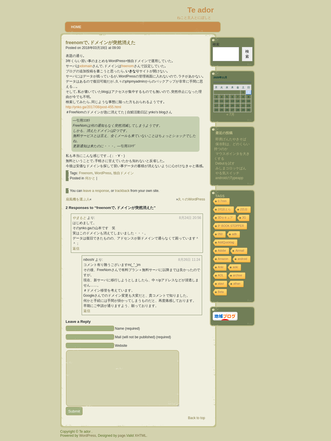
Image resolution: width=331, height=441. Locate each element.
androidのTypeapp (229, 178)
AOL (221, 275)
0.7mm (222, 201)
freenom (127, 66)
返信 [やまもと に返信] (76, 249)
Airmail (239, 250)
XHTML (140, 436)
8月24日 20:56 (190, 218)
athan (236, 283)
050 (220, 234)
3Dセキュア (225, 217)
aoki (235, 267)
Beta (221, 292)
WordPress (102, 173)
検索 (216, 44)
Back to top (196, 418)
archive (237, 275)
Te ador (200, 10)
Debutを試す (225, 163)
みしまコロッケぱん (230, 168)
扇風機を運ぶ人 (78, 199)
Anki (220, 267)
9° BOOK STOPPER (231, 225)
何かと (90, 178)
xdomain (85, 66)
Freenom (86, 173)
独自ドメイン (123, 173)
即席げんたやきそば (230, 139)
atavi (221, 283)
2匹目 (244, 209)
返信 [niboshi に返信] (86, 311)
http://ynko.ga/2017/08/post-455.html (93, 107)
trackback (122, 191)
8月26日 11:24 (189, 260)
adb (234, 234)
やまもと (79, 218)
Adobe (222, 250)
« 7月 (230, 114)
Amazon (223, 259)
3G (244, 217)
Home (76, 27)
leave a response (96, 191)
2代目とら (224, 209)
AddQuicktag (226, 242)
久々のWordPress (191, 199)
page (122, 436)
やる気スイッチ (227, 173)
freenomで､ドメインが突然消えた (101, 42)
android (242, 259)
